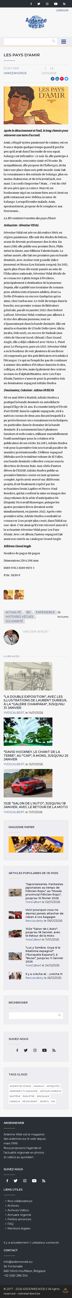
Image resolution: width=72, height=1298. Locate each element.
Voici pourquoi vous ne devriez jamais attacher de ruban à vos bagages (44, 913)
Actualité (13, 612)
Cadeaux (15, 1101)
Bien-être (29, 1096)
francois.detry (34, 920)
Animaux (39, 1086)
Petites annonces (19, 1219)
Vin (53, 1101)
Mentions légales (18, 1228)
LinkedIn (57, 79)
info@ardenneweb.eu (18, 1262)
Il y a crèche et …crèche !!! (44, 974)
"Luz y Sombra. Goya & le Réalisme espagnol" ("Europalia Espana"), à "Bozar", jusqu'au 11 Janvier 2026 (44, 954)
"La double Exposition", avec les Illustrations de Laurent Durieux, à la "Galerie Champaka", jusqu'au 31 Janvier (35, 702)
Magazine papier (36, 844)
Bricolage (43, 1096)
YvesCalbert (14, 712)
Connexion (62, 10)
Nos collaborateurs (19, 1201)
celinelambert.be (29, 1293)
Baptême (15, 1096)
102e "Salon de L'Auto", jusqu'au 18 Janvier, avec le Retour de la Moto (36, 805)
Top (65, 1292)
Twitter (66, 79)
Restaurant (29, 1101)
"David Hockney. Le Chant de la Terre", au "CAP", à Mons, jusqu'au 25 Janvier (36, 755)
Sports (44, 1101)
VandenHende (15, 73)
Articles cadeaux (50, 1091)
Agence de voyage (20, 1086)
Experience (45, 612)
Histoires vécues (19, 616)
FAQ (10, 1224)
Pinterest (62, 79)
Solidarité (14, 621)
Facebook (53, 79)
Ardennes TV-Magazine (24, 1091)
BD (28, 612)
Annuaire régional (19, 1215)
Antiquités (53, 1086)
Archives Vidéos (18, 1210)
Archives (13, 1205)
